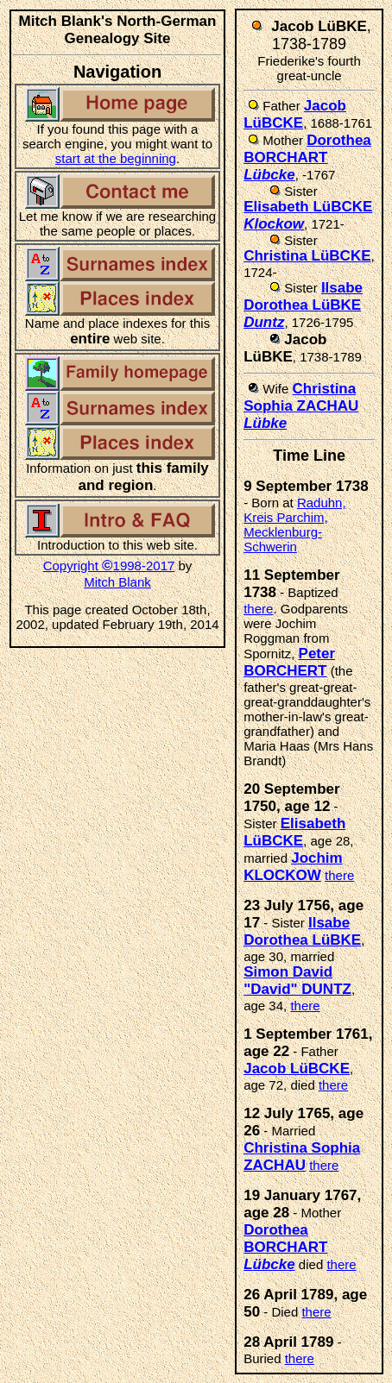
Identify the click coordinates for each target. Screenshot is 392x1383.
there (258, 608)
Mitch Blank (117, 582)
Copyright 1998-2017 (109, 565)
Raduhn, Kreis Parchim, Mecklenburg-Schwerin (294, 524)
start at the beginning (115, 158)
